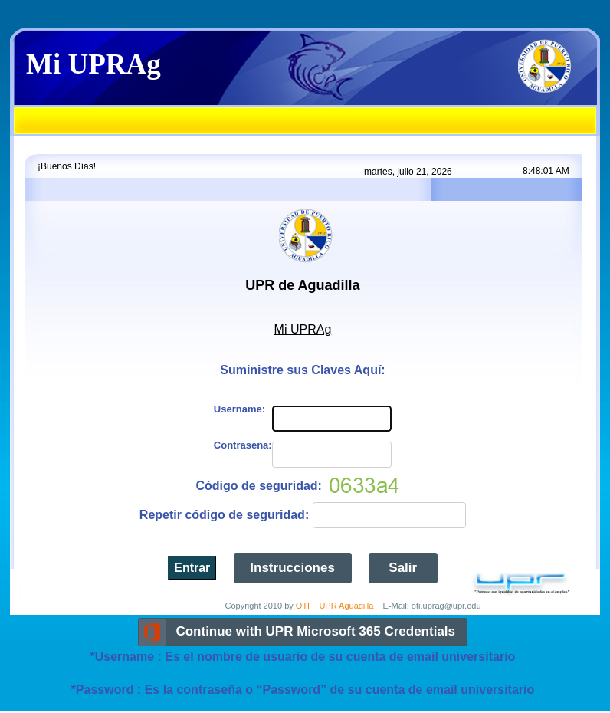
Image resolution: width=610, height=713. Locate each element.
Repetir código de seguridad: (224, 514)
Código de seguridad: (258, 485)
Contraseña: (243, 445)
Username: (239, 409)
